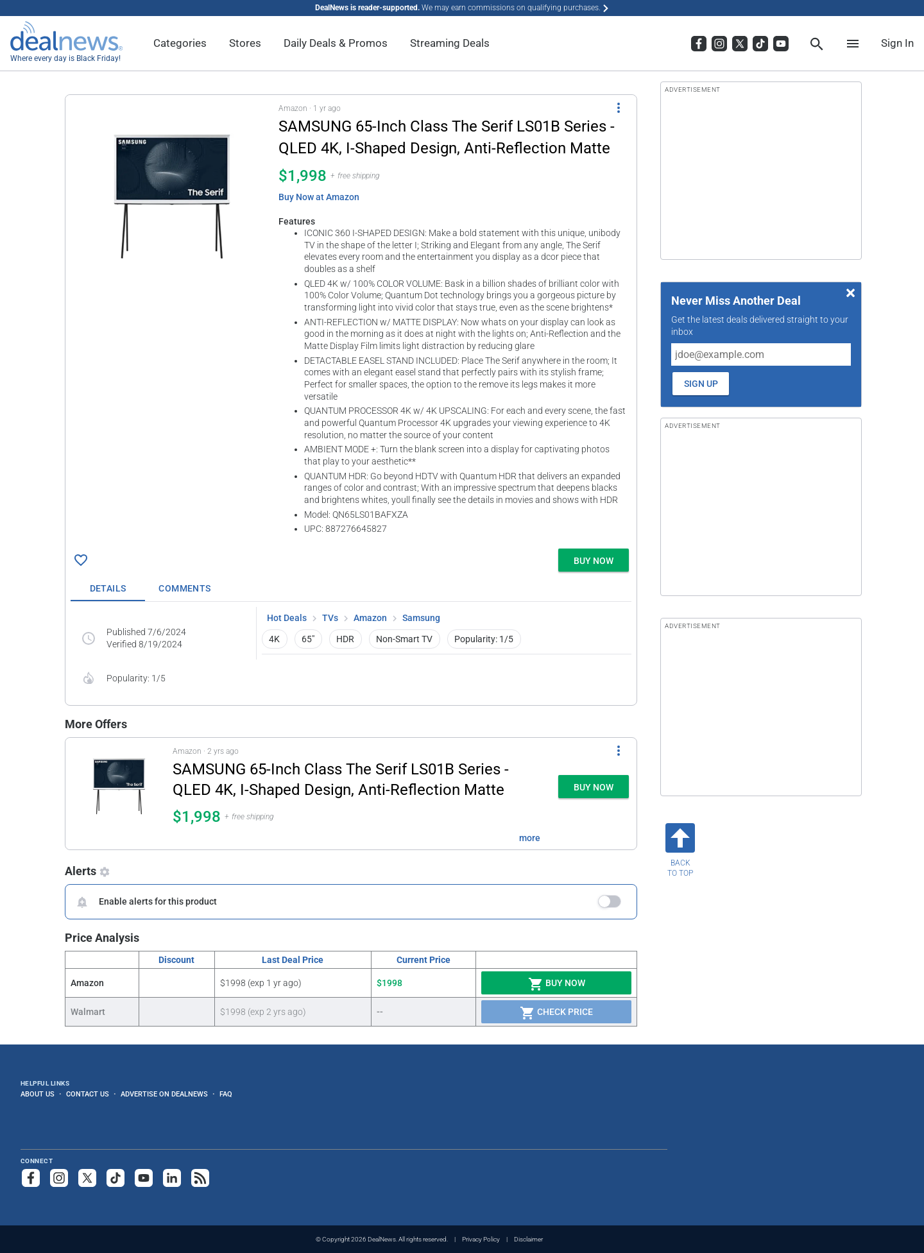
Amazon (370, 618)
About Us (38, 1093)
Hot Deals (287, 618)
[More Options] (618, 107)
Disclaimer (528, 1239)
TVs (330, 618)
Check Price (556, 1013)
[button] (351, 319)
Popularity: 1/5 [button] (483, 639)
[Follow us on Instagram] (59, 1178)
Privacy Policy (481, 1239)
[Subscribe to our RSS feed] (200, 1178)
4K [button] (274, 639)
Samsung (421, 618)
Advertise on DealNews (164, 1093)
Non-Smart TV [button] (404, 639)
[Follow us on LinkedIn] (172, 1178)
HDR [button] (345, 639)
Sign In (897, 43)
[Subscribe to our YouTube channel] (143, 1178)
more (529, 838)
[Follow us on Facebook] (31, 1178)
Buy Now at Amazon (318, 197)
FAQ (225, 1093)
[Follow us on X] (87, 1178)
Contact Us (87, 1093)
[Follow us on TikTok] (115, 1178)
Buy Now (556, 984)
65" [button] (308, 639)
